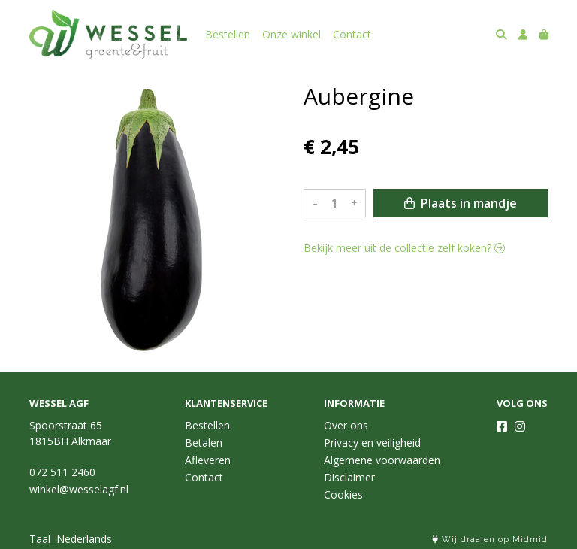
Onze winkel (291, 34)
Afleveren (208, 460)
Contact (352, 34)
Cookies (343, 494)
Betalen (203, 442)
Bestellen (227, 34)
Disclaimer (349, 477)
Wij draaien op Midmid (490, 539)
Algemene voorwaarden (382, 460)
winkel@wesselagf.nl (78, 489)
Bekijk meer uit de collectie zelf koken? (404, 248)
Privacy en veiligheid (372, 442)
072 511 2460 (62, 472)
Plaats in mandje (460, 203)
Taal (39, 539)
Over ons (346, 425)
